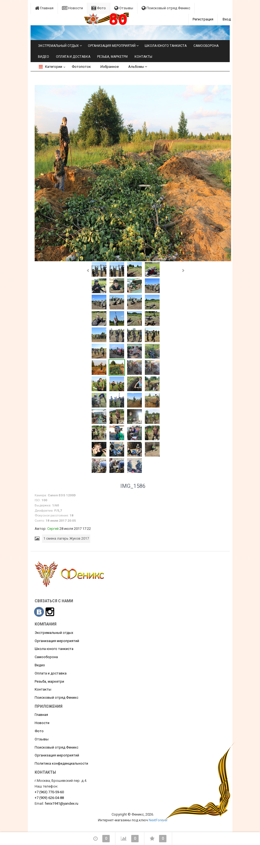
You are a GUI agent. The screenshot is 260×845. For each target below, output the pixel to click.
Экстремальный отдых (58, 46)
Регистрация (203, 19)
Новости (72, 8)
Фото (98, 8)
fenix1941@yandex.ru (61, 803)
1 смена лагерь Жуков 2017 (66, 538)
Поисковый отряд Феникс (166, 8)
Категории (50, 67)
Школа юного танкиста (166, 46)
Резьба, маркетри (112, 57)
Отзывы (123, 8)
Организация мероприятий (112, 46)
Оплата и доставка (73, 57)
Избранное (109, 67)
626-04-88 (49, 798)
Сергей (53, 529)
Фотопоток (81, 67)
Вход (227, 19)
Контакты (143, 57)
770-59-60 (49, 792)
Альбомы (137, 67)
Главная (44, 8)
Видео (43, 57)
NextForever (158, 820)
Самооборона (206, 46)
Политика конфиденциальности (61, 763)
